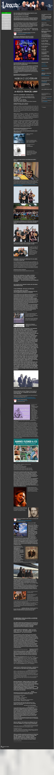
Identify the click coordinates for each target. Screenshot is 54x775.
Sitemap (7, 746)
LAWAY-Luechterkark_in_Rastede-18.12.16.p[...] (24, 520)
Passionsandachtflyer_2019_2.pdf (22, 400)
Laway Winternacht (44, 65)
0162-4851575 (45, 101)
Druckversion (3, 746)
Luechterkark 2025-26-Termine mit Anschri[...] (24, 33)
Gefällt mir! (43, 70)
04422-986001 (49, 98)
